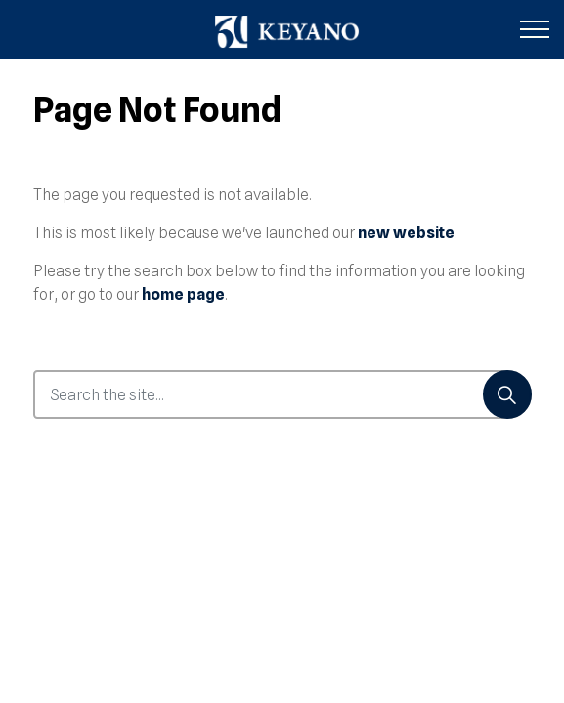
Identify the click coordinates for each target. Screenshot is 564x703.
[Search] (507, 394)
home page (183, 294)
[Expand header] (534, 29)
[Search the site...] (282, 394)
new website (406, 233)
